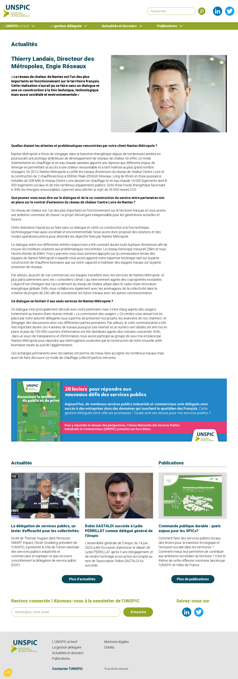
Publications (167, 26)
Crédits (109, 647)
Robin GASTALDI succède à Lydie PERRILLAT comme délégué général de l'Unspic (119, 531)
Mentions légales (116, 642)
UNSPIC (16, 26)
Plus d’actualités (82, 579)
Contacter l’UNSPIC (67, 669)
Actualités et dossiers (119, 26)
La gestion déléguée (66, 647)
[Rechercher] (171, 11)
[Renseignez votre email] (65, 612)
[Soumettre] (201, 11)
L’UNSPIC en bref (64, 642)
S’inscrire (138, 612)
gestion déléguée (65, 26)
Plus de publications (193, 579)
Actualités (24, 44)
